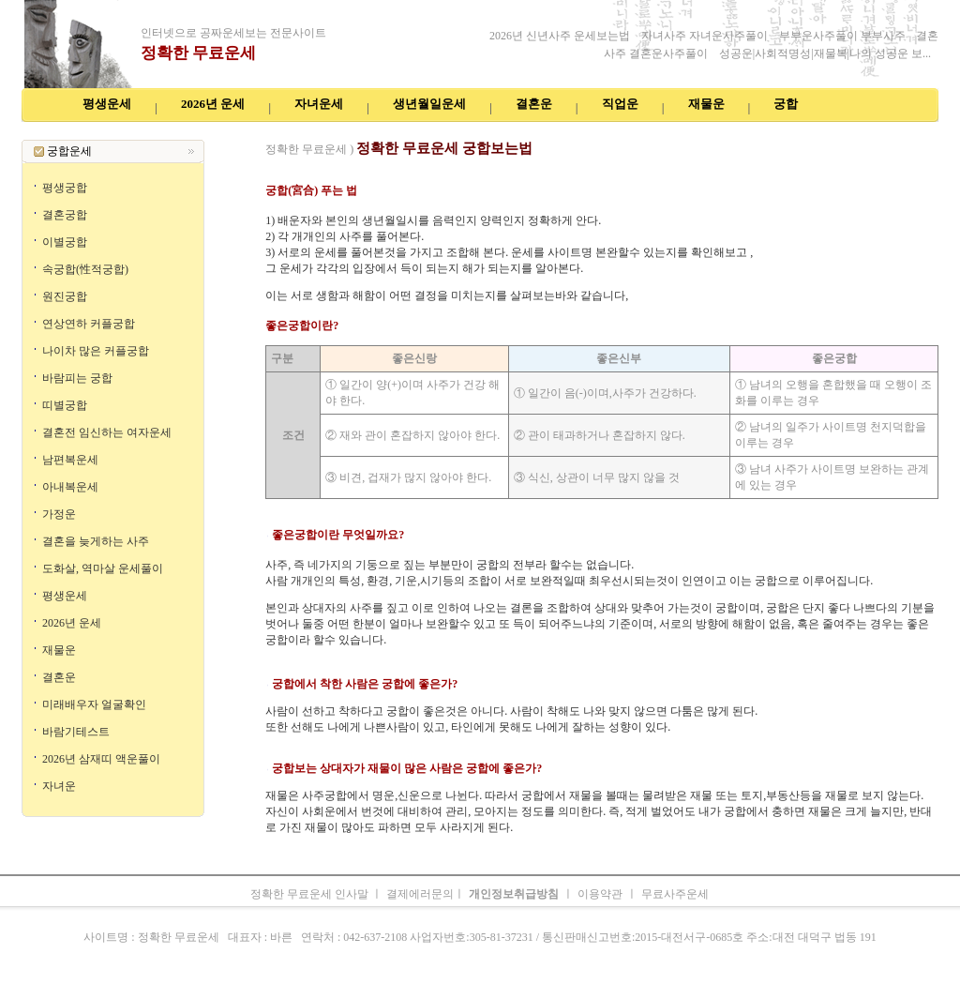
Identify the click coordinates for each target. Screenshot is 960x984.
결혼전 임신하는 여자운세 (107, 432)
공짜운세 (209, 131)
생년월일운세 (484, 131)
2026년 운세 (417, 131)
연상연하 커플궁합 (88, 323)
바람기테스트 (76, 731)
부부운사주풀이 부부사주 (843, 35)
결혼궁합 (64, 214)
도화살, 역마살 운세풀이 (102, 568)
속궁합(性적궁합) (85, 269)
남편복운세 (70, 459)
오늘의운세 (745, 131)
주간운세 (627, 131)
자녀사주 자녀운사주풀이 (704, 35)
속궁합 (696, 131)
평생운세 (64, 595)
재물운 (59, 650)
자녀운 (59, 786)
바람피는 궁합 (77, 378)
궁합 (664, 131)
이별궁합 (64, 242)
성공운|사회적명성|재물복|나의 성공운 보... (825, 53)
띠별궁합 (64, 405)
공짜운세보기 (353, 131)
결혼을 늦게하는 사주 (95, 541)
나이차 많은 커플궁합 (95, 350)
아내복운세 (70, 486)
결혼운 (59, 677)
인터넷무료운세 (274, 131)
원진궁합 (64, 296)
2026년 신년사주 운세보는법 (559, 35)
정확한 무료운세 (198, 53)
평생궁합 (64, 187)
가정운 (59, 514)
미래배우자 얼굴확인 (94, 704)
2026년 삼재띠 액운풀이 (101, 758)
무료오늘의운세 (561, 131)
